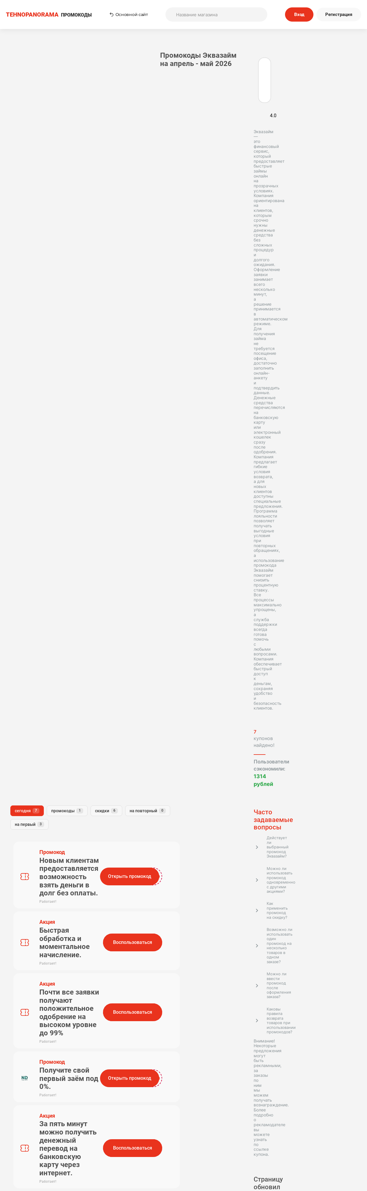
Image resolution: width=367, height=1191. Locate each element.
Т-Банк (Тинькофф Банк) (40, 692)
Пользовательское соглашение (224, 1131)
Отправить (123, 595)
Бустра (48, 823)
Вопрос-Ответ (143, 1155)
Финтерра (24, 798)
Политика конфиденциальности (305, 1139)
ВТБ (54, 747)
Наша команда (143, 1147)
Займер (21, 737)
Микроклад (26, 747)
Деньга (21, 823)
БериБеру (24, 833)
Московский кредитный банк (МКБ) (46, 845)
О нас (142, 1139)
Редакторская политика (305, 1131)
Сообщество (305, 1147)
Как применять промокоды (143, 1131)
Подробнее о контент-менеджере (43, 651)
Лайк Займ (61, 728)
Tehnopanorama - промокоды (37, 1011)
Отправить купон (224, 1147)
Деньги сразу (28, 788)
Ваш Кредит (59, 833)
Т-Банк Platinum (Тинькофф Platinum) (43, 760)
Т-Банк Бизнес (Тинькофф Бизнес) (42, 775)
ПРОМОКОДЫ (49, 14)
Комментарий (115, 536)
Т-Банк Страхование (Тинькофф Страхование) (48, 715)
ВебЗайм (64, 788)
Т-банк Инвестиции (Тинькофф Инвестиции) (47, 810)
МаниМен (24, 702)
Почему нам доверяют (224, 1155)
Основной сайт (129, 14)
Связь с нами (224, 1139)
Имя (104, 509)
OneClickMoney (58, 737)
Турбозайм (25, 728)
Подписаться (240, 1092)
